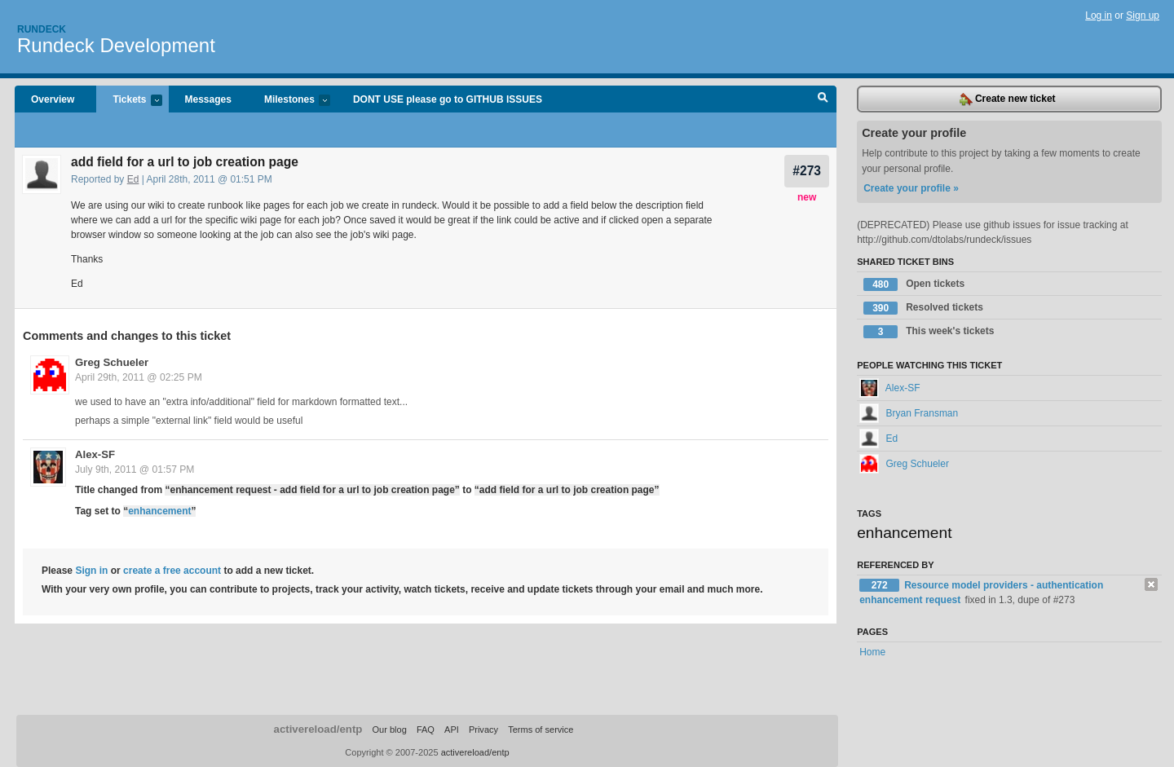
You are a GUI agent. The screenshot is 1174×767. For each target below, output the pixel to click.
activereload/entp (318, 729)
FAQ (426, 729)
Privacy (483, 729)
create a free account (172, 570)
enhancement (159, 511)
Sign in (91, 570)
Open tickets (913, 284)
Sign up (1142, 15)
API (451, 729)
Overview (52, 99)
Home (872, 652)
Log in (1098, 15)
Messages (208, 99)
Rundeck (41, 29)
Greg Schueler (111, 362)
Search (823, 99)
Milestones (289, 101)
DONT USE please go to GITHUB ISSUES (447, 99)
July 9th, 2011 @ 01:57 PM (134, 469)
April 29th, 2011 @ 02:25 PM (138, 377)
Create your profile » (911, 188)
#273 (806, 171)
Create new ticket (1008, 99)
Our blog (389, 729)
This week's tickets (928, 331)
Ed (133, 179)
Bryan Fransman (908, 413)
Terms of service (540, 729)
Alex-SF (95, 454)
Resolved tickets (923, 308)
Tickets (128, 101)
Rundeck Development (116, 45)
